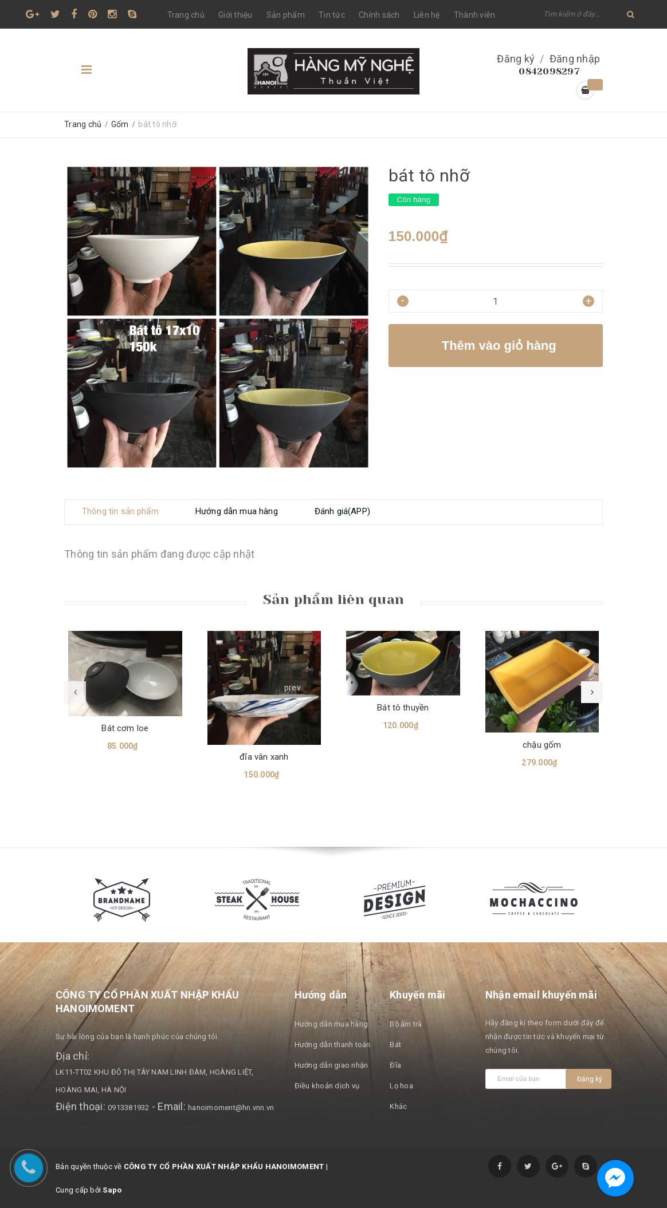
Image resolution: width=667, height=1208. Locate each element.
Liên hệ (427, 14)
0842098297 (549, 71)
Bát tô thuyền (403, 707)
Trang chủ (186, 14)
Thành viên (475, 14)
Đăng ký (516, 59)
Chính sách (379, 14)
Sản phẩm (285, 14)
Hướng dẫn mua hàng (331, 1024)
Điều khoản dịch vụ (327, 1085)
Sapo (112, 1190)
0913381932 (129, 1107)
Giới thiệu (235, 14)
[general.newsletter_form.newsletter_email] (528, 1079)
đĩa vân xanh (264, 757)
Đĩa (395, 1065)
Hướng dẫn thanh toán (333, 1044)
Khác (398, 1106)
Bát (395, 1044)
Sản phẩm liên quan (333, 599)
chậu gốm (542, 745)
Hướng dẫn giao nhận (331, 1065)
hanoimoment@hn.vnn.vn (231, 1107)
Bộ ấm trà (406, 1024)
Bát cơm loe (124, 728)
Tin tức (332, 14)
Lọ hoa (401, 1085)
